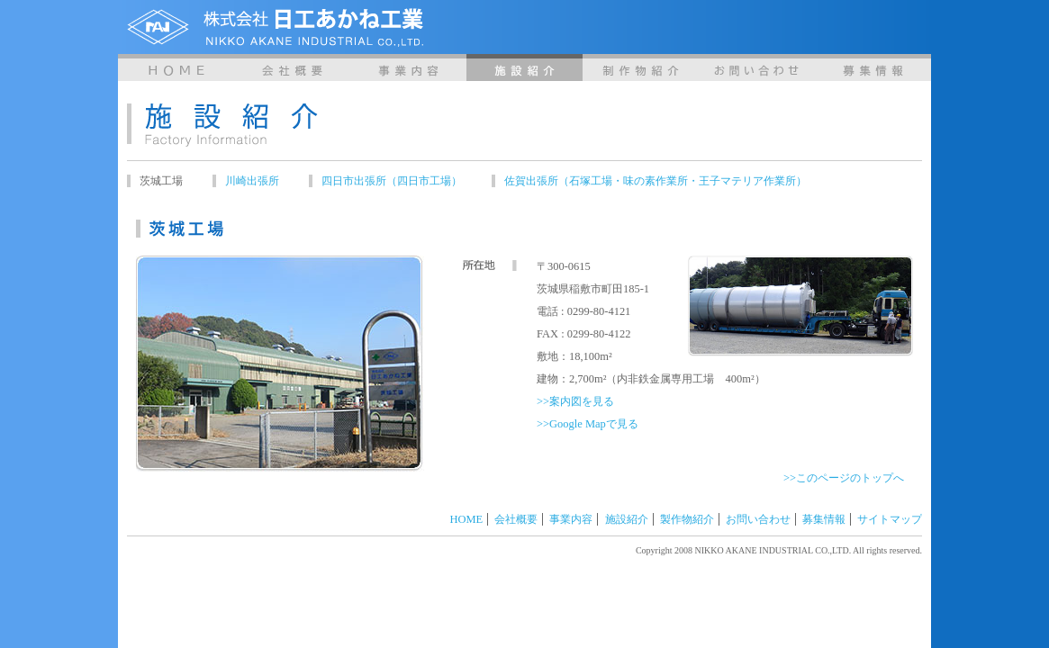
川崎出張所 (252, 181)
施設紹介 (524, 67)
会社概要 (292, 67)
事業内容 (408, 67)
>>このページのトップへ (843, 478)
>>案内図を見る (575, 401)
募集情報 (873, 67)
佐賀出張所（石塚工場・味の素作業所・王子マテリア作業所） (655, 181)
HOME (176, 67)
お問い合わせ (757, 67)
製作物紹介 (641, 67)
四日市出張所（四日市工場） (391, 181)
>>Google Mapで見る (587, 424)
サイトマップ (889, 519)
